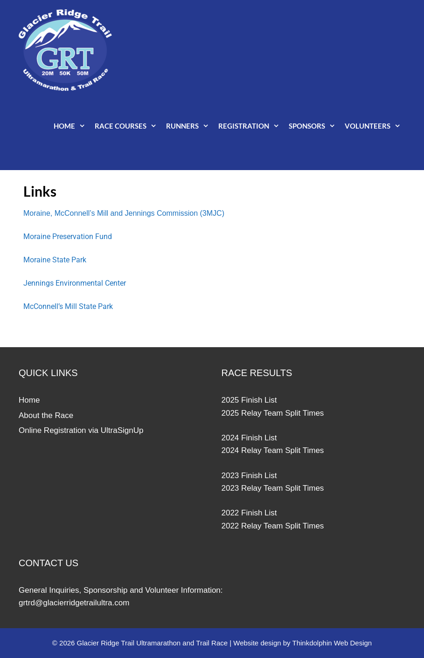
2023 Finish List (249, 475)
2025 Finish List (249, 400)
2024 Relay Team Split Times (273, 450)
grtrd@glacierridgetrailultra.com (74, 602)
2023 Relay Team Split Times (273, 488)
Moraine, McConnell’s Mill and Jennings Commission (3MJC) (123, 213)
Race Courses (128, 126)
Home (72, 126)
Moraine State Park (54, 259)
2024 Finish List (249, 437)
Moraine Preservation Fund (67, 236)
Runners (190, 126)
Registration (251, 126)
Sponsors (314, 126)
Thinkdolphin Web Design (332, 643)
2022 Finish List (249, 512)
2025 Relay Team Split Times (273, 413)
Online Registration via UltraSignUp (81, 430)
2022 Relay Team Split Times (273, 525)
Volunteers (375, 126)
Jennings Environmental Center (74, 283)
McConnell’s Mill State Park (68, 306)
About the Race (46, 415)
